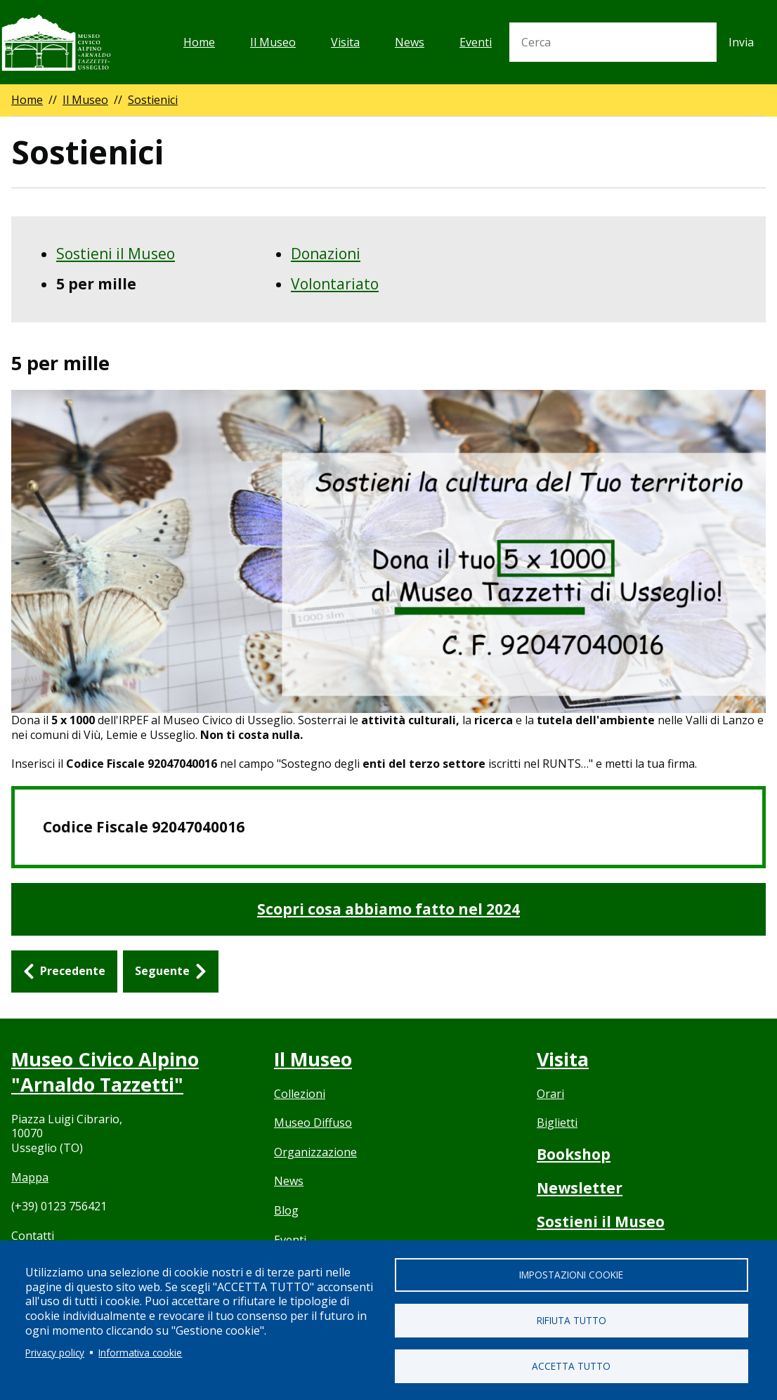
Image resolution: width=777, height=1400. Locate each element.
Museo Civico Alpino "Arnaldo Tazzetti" (105, 1072)
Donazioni (325, 253)
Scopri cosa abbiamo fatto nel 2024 (388, 909)
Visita (345, 42)
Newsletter (579, 1188)
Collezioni (299, 1093)
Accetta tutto (571, 1366)
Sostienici (153, 99)
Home (199, 42)
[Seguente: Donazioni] (170, 971)
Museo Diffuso (313, 1122)
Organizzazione (315, 1152)
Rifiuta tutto (571, 1320)
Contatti (32, 1235)
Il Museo (273, 42)
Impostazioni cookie (571, 1274)
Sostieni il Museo (115, 253)
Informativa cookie (140, 1352)
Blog (286, 1210)
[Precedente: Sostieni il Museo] (64, 971)
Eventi (475, 42)
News (409, 42)
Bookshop (574, 1154)
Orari (550, 1093)
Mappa (29, 1176)
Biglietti (557, 1122)
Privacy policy (54, 1352)
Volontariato (335, 284)
